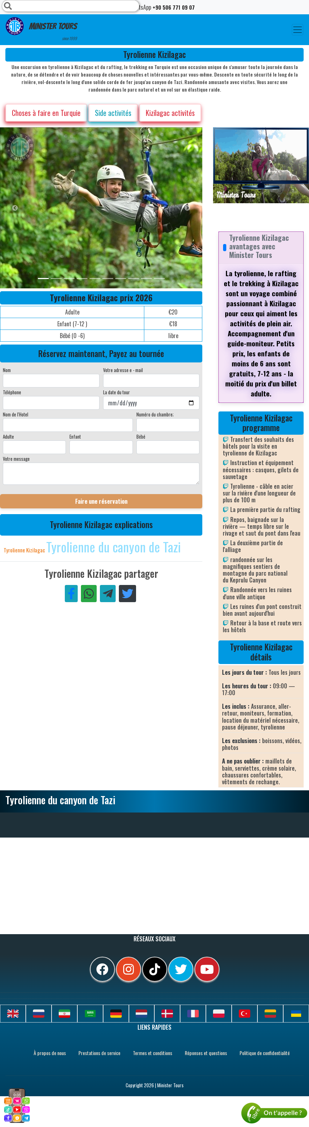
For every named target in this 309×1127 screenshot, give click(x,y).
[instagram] (128, 969)
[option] (143, 207)
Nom (7, 370)
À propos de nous (50, 1053)
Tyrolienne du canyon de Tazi (113, 546)
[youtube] (206, 969)
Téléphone (12, 392)
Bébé (140, 436)
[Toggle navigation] (297, 29)
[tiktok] (154, 969)
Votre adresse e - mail (123, 370)
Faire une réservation (101, 501)
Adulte (8, 436)
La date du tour (116, 392)
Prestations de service (99, 1053)
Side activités (113, 112)
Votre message (16, 458)
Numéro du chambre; (155, 414)
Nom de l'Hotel (15, 414)
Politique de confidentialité (265, 1053)
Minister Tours (41, 29)
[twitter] (180, 969)
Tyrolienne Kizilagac (25, 550)
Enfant (75, 436)
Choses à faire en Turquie (46, 112)
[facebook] (102, 969)
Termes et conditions (152, 1053)
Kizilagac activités (170, 112)
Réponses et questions (206, 1053)
